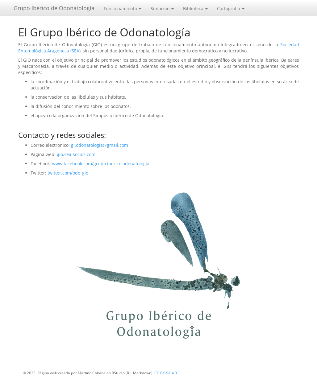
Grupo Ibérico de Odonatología (54, 8)
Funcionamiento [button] (122, 8)
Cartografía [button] (230, 8)
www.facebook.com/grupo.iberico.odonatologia (100, 164)
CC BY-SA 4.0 (165, 373)
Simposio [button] (162, 8)
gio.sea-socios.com (76, 154)
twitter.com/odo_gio (68, 173)
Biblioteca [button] (195, 8)
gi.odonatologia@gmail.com (99, 145)
